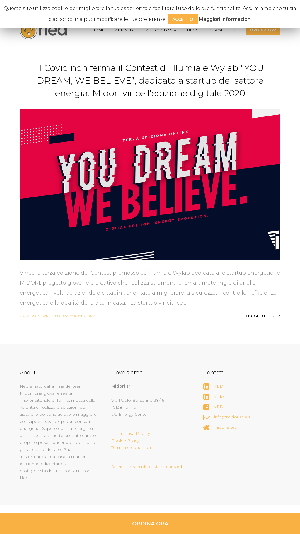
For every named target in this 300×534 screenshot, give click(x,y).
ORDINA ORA (150, 524)
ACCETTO (182, 19)
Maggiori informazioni (225, 19)
